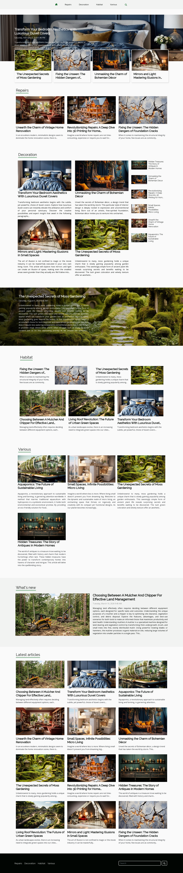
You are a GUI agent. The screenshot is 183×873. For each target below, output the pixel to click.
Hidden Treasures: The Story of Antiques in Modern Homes (156, 165)
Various (113, 4)
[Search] (140, 863)
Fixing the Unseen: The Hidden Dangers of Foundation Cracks (70, 77)
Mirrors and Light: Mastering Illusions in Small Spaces (147, 77)
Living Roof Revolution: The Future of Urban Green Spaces (91, 421)
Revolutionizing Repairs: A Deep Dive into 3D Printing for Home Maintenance (91, 131)
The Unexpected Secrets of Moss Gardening (33, 75)
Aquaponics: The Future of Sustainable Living (155, 237)
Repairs (68, 4)
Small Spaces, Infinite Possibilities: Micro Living (154, 208)
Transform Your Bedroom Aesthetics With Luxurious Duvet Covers (45, 31)
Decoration (84, 4)
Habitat (99, 4)
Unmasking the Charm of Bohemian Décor (111, 75)
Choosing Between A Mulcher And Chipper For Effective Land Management (42, 423)
